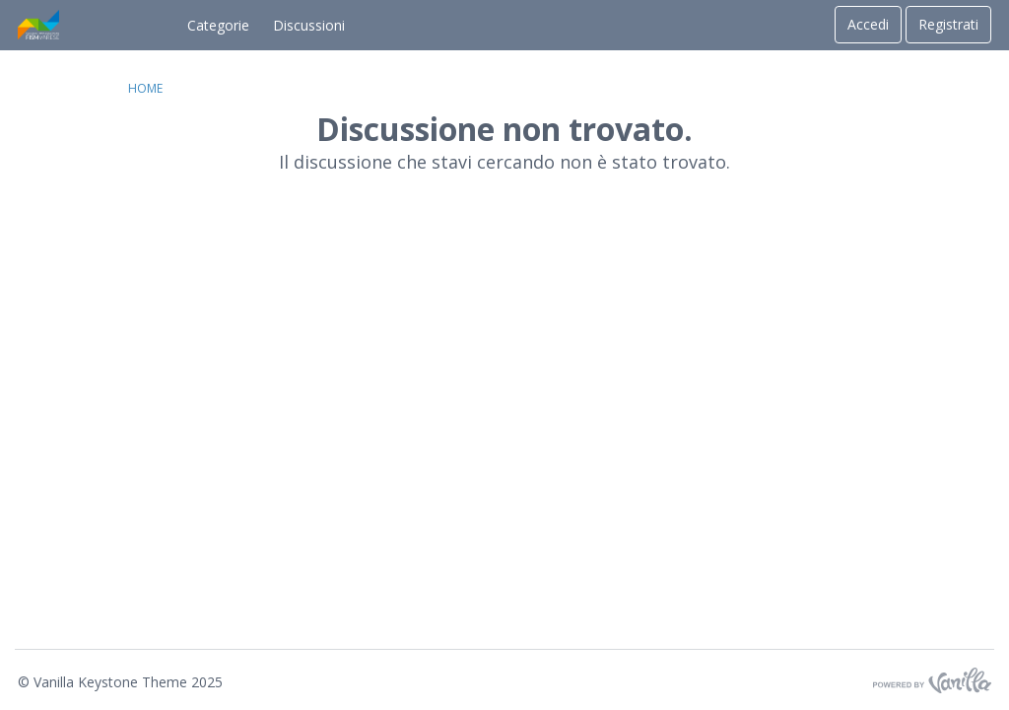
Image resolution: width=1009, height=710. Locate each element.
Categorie (218, 25)
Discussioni (309, 25)
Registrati (948, 24)
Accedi (868, 24)
